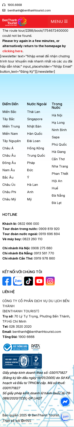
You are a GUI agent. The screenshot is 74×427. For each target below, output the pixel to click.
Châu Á (8, 148)
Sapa (55, 137)
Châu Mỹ (9, 199)
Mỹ (29, 199)
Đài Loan (33, 141)
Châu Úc (9, 185)
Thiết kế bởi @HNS (16, 421)
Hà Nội (57, 115)
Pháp (31, 163)
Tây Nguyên (11, 141)
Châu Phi (9, 192)
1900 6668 (18, 337)
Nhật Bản (34, 126)
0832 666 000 (20, 224)
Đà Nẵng (58, 195)
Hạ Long (58, 123)
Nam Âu (8, 170)
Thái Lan (33, 112)
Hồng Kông (35, 148)
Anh (30, 192)
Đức (30, 170)
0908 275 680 (27, 248)
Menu (59, 21)
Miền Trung (11, 126)
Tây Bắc (8, 119)
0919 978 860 (28, 258)
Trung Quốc (36, 155)
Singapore (34, 119)
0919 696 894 (31, 234)
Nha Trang (60, 166)
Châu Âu (9, 155)
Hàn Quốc (34, 134)
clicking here (12, 51)
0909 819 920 (31, 229)
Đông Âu (9, 163)
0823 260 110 (22, 239)
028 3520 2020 (17, 326)
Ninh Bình (59, 130)
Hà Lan (32, 185)
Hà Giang (59, 152)
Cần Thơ (58, 159)
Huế (55, 188)
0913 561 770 (28, 253)
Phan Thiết (60, 174)
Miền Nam (10, 134)
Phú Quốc (59, 144)
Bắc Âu (7, 177)
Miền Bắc (9, 112)
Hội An (57, 181)
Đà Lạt (56, 203)
